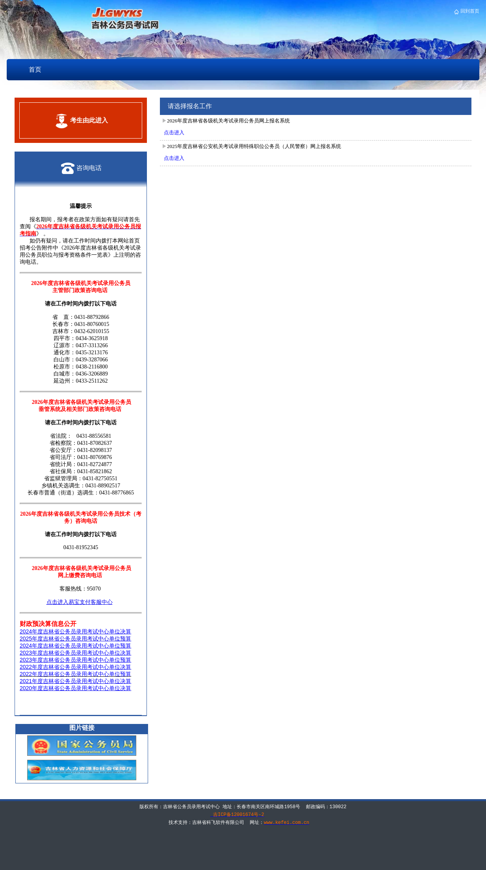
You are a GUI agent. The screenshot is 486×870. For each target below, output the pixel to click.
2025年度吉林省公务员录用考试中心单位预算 (75, 638)
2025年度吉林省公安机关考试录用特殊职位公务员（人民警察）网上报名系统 (254, 146)
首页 (35, 69)
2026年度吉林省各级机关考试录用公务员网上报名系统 (228, 121)
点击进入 (174, 132)
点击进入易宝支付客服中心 (79, 602)
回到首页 (469, 11)
